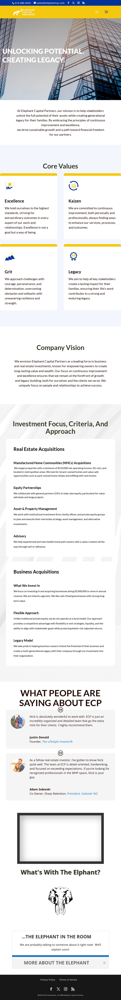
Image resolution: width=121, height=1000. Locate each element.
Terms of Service (68, 979)
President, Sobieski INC (82, 793)
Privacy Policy (47, 979)
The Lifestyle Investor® (57, 741)
